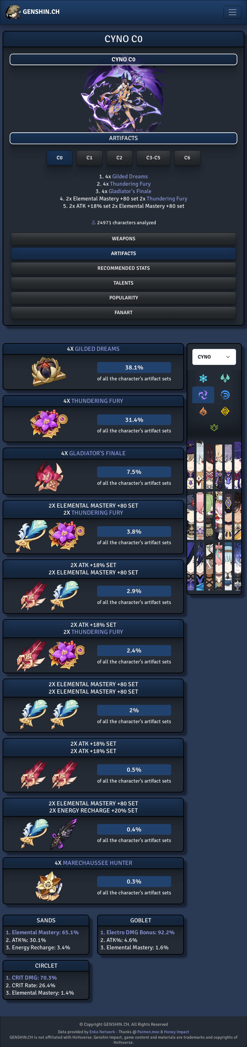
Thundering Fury (130, 183)
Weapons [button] (123, 238)
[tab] (203, 378)
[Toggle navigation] (233, 12)
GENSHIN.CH (32, 12)
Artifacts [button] (123, 253)
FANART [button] (123, 312)
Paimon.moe (148, 1031)
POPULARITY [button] (123, 298)
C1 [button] (90, 158)
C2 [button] (119, 158)
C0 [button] (60, 158)
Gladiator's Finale (129, 191)
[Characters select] (214, 357)
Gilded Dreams (129, 176)
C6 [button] (187, 158)
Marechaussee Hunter (96, 863)
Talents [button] (123, 283)
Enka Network (102, 1031)
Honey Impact (176, 1031)
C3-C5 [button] (153, 158)
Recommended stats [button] (123, 268)
